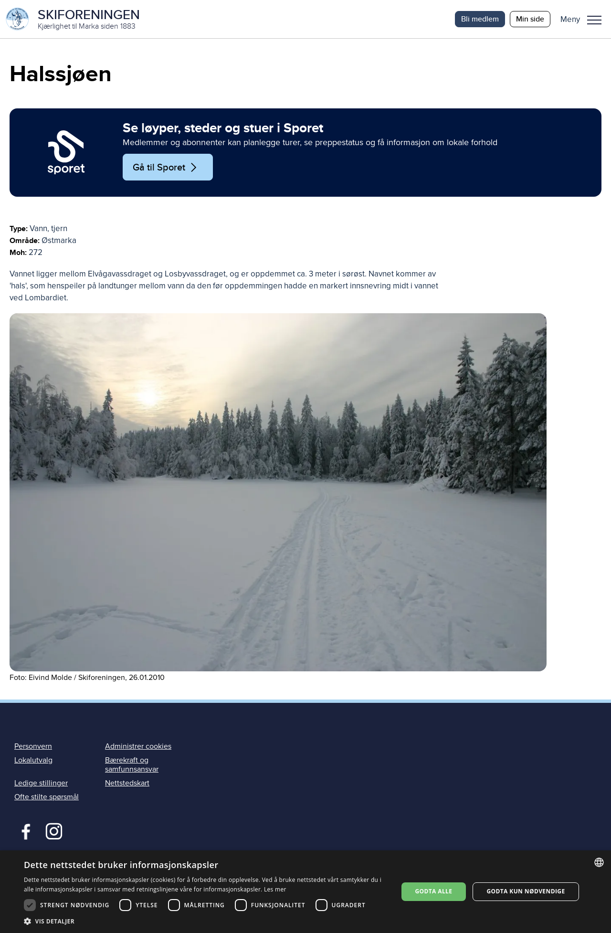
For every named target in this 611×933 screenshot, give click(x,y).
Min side (530, 18)
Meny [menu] (594, 20)
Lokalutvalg (33, 760)
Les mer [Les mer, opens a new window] (275, 889)
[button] (584, 19)
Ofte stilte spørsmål (46, 797)
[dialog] (305, 891)
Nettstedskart (127, 783)
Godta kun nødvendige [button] (525, 891)
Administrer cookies (138, 746)
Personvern (33, 746)
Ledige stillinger (41, 783)
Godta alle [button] (433, 891)
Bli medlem (480, 18)
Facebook (23, 830)
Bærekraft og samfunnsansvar (131, 764)
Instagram (53, 830)
